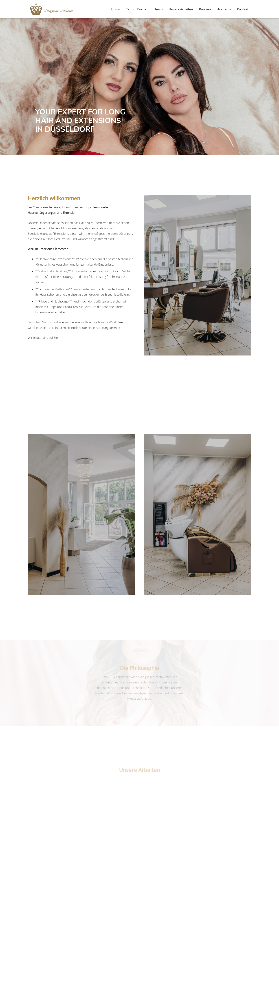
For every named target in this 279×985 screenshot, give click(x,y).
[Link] (52, 9)
